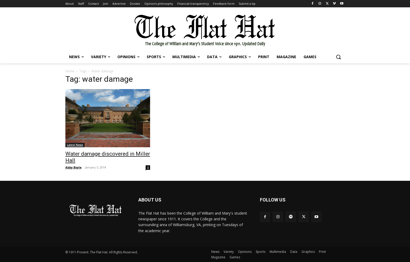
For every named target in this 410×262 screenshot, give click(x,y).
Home (70, 71)
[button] (338, 57)
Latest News (75, 145)
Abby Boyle (73, 167)
